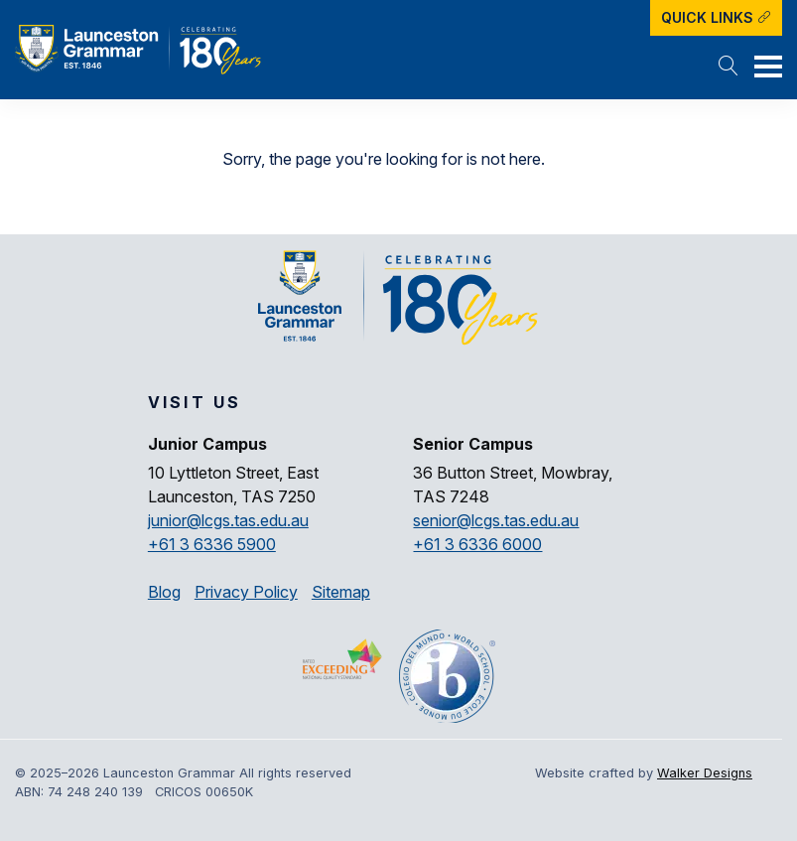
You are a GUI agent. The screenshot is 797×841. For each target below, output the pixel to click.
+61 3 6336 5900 (212, 544)
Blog (164, 592)
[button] (728, 67)
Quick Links (716, 17)
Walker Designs (704, 773)
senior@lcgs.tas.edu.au (496, 520)
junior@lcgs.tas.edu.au (228, 520)
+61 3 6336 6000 (477, 544)
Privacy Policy (246, 592)
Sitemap (341, 592)
